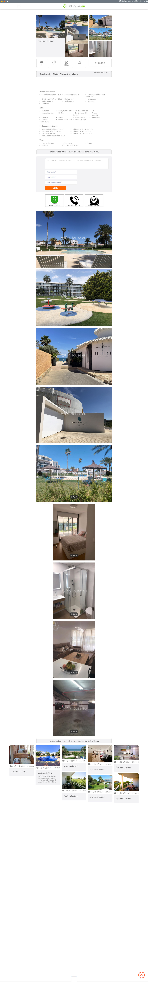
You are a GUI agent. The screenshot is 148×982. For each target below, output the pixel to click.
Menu (18, 6)
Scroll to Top (141, 975)
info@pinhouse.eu (127, 1)
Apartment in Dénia (18, 771)
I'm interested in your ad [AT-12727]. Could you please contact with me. (76, 163)
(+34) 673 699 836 (142, 1)
